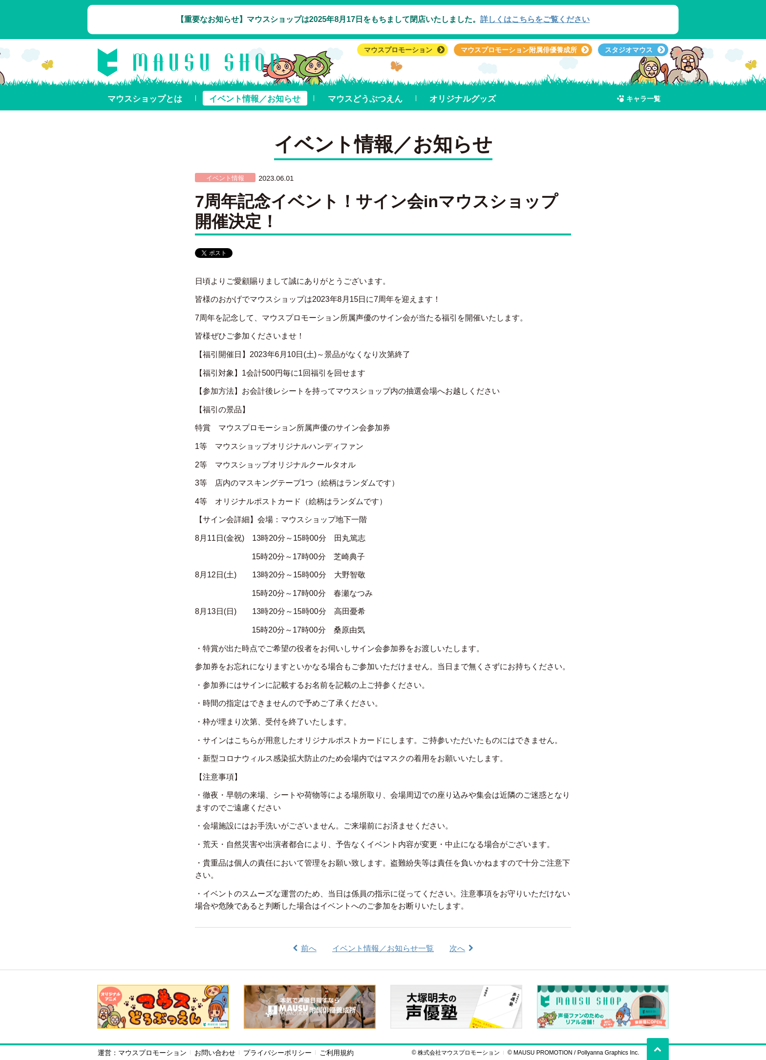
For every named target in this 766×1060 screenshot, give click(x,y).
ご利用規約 (336, 1053)
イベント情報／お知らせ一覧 (383, 948)
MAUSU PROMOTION (543, 1052)
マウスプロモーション (152, 1053)
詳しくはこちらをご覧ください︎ (535, 19)
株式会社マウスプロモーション (459, 1052)
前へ (309, 948)
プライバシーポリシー (277, 1053)
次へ (457, 948)
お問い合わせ (214, 1053)
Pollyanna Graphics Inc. (608, 1052)
